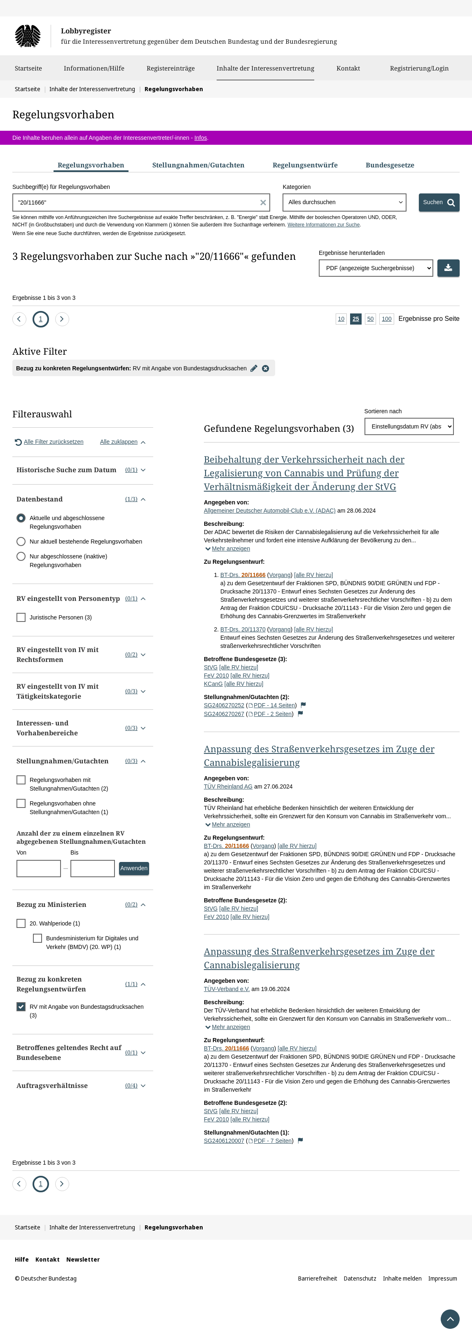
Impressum (442, 1278)
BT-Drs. (243, 575)
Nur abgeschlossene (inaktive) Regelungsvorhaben (68, 560)
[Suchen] (439, 202)
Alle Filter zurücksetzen (48, 442)
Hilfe (22, 1259)
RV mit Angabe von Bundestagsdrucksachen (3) (87, 1011)
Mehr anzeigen (227, 548)
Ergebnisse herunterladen (352, 253)
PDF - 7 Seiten (270, 1140)
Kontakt (348, 72)
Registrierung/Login (419, 72)
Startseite (28, 72)
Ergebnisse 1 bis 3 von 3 (43, 297)
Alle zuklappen (124, 442)
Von (21, 852)
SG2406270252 (224, 705)
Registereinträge (171, 72)
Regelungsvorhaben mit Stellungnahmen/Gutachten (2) (69, 784)
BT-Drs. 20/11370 (243, 629)
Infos (200, 137)
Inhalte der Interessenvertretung (265, 68)
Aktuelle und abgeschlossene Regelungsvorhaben (67, 522)
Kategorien (297, 187)
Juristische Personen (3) (61, 617)
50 (371, 319)
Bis (74, 852)
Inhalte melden (402, 1278)
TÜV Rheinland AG (228, 786)
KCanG (213, 683)
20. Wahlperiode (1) (55, 923)
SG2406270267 (224, 714)
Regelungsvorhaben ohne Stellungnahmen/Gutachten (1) (69, 807)
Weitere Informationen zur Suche (323, 225)
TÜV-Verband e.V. (227, 989)
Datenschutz (360, 1278)
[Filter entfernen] (265, 367)
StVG (210, 667)
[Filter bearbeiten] (254, 367)
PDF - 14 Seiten (271, 705)
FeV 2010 (216, 675)
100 (388, 319)
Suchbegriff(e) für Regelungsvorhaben (61, 187)
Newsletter (83, 1259)
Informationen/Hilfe (94, 72)
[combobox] (344, 202)
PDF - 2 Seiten (270, 714)
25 (357, 319)
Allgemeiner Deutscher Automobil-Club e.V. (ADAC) (270, 510)
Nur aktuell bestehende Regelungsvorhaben (86, 541)
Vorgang (279, 575)
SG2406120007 (224, 1140)
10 (342, 319)
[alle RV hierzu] (313, 575)
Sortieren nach (383, 411)
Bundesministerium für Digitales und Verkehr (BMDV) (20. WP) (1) (92, 942)
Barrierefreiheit (317, 1278)
